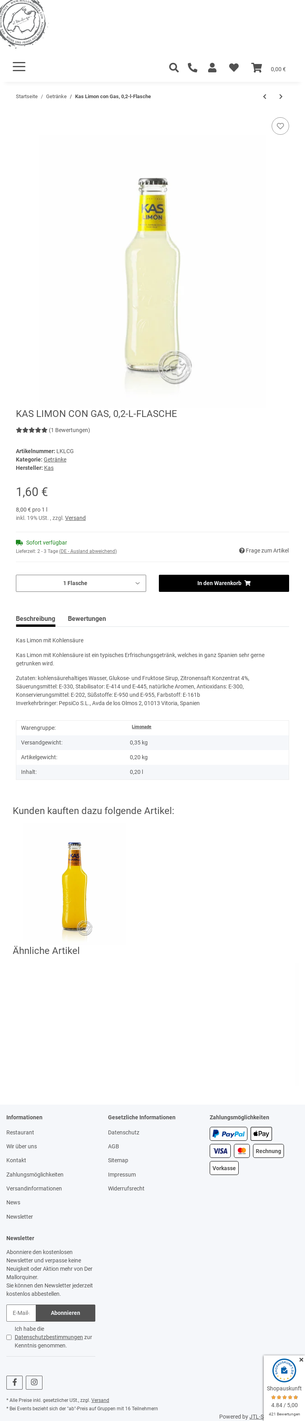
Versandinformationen (34, 1188)
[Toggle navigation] (19, 67)
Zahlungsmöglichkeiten (35, 1174)
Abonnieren (65, 1313)
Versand (75, 518)
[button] (212, 68)
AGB (113, 1146)
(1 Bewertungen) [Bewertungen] (53, 430)
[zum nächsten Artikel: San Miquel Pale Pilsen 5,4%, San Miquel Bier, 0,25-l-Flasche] (281, 96)
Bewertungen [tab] (87, 618)
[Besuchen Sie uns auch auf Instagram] (34, 1383)
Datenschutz (123, 1132)
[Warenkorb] (268, 68)
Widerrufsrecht (126, 1188)
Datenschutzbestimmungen (49, 1337)
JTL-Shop (261, 1416)
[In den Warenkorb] (22, 113)
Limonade (141, 726)
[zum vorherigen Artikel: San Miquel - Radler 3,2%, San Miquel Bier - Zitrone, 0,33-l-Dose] (265, 96)
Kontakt (16, 1160)
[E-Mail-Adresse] (21, 1313)
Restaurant (20, 1132)
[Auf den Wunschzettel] (280, 126)
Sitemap (118, 1160)
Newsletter (19, 1217)
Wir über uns (21, 1146)
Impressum (122, 1174)
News (13, 1202)
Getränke (55, 459)
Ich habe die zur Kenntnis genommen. (53, 1337)
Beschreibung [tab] (35, 618)
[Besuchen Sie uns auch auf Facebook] (14, 1383)
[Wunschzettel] (234, 68)
